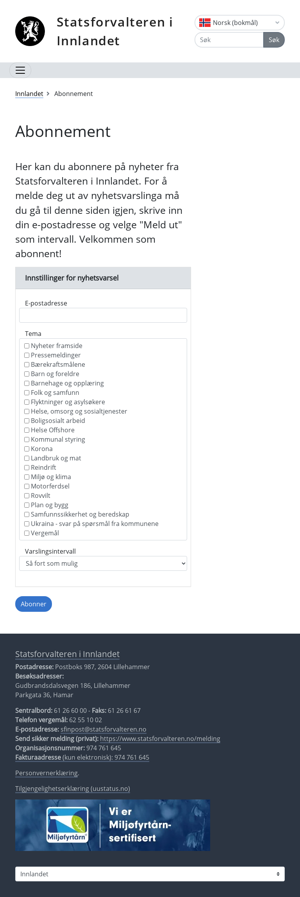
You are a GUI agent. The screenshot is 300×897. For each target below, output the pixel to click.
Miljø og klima (47, 476)
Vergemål (41, 533)
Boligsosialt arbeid (54, 420)
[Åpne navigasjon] (20, 70)
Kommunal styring (54, 439)
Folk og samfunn (51, 392)
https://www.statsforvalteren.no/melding (160, 738)
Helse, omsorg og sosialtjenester (75, 411)
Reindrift (40, 467)
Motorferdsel (47, 486)
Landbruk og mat (52, 458)
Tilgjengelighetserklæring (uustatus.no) (72, 788)
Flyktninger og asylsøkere (64, 402)
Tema (33, 333)
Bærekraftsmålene (54, 364)
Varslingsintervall (50, 551)
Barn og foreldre (51, 373)
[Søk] (229, 40)
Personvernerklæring (46, 773)
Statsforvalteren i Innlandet (115, 31)
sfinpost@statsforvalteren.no (103, 729)
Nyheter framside (53, 345)
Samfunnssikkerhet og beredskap (76, 514)
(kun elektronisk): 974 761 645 (82, 757)
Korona (38, 448)
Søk (274, 40)
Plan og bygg (46, 505)
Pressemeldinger (52, 355)
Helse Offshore (49, 430)
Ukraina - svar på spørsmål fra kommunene (91, 523)
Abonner (33, 604)
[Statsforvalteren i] (150, 874)
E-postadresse (46, 303)
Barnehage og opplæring (64, 383)
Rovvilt (37, 495)
